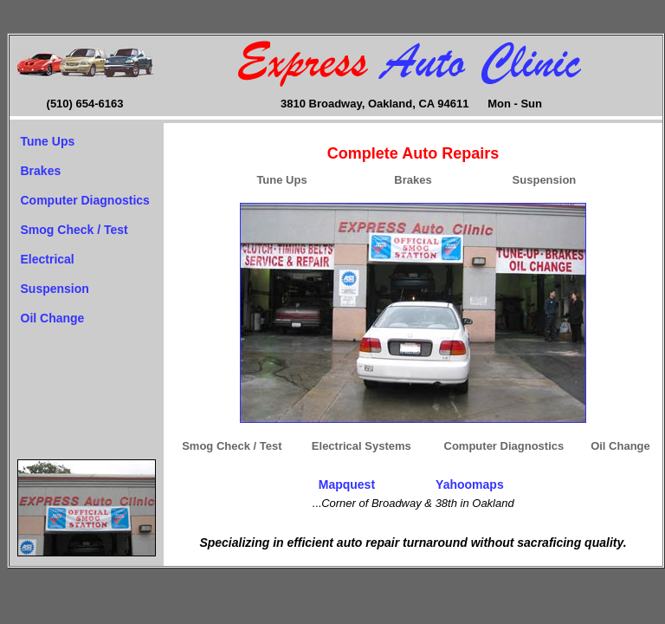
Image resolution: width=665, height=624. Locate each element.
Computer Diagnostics (85, 200)
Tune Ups (48, 141)
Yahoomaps (470, 484)
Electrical (47, 259)
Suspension (55, 289)
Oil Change (53, 318)
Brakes (41, 171)
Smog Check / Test (74, 230)
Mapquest (347, 484)
